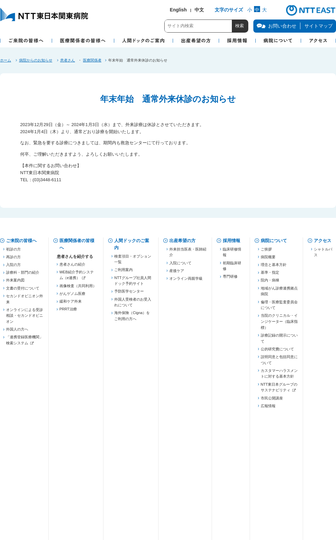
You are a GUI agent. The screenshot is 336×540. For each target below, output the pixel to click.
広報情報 (268, 408)
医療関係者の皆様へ (76, 244)
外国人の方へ (17, 332)
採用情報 (231, 240)
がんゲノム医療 (72, 296)
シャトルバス (323, 254)
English (178, 9)
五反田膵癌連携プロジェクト (77, 356)
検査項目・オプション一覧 (132, 262)
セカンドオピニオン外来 (24, 301)
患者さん (67, 60)
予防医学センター (129, 294)
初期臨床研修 (232, 268)
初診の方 (13, 251)
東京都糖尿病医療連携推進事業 (77, 392)
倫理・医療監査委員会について (279, 307)
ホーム (5, 60)
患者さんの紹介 (72, 267)
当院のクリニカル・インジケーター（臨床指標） (279, 324)
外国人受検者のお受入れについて (132, 305)
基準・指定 (270, 275)
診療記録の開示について (279, 341)
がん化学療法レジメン (77, 450)
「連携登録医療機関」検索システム (24, 343)
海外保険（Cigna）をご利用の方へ (132, 318)
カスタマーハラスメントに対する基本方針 (279, 376)
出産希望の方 (182, 240)
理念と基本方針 (274, 267)
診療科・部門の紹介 (22, 275)
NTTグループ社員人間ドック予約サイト (132, 283)
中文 (199, 9)
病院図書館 (235, 482)
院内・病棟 (270, 283)
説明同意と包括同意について (279, 362)
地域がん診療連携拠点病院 (279, 293)
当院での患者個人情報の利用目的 (161, 482)
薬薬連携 (66, 338)
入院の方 (13, 267)
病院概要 (268, 259)
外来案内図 (15, 283)
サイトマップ (318, 26)
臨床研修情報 (232, 254)
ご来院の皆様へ (21, 240)
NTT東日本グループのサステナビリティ (279, 390)
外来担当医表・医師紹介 (187, 254)
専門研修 (230, 279)
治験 (63, 442)
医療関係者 (92, 60)
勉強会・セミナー (74, 402)
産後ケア (176, 273)
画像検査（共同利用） (77, 288)
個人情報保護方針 (80, 482)
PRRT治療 (68, 312)
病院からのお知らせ (35, 60)
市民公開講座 (272, 400)
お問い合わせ (19, 482)
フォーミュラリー (74, 458)
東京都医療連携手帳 (76, 346)
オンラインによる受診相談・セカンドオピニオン (24, 318)
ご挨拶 (266, 251)
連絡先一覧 (68, 421)
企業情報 (15, 503)
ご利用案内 (123, 272)
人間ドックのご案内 (131, 244)
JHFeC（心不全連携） (78, 381)
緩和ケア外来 (70, 304)
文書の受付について (22, 290)
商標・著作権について (84, 503)
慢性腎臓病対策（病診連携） (77, 370)
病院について (274, 240)
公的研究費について (277, 351)
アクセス (322, 240)
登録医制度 (68, 330)
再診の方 (13, 259)
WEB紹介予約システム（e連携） (76, 277)
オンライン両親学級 (186, 281)
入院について (180, 265)
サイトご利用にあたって (168, 503)
